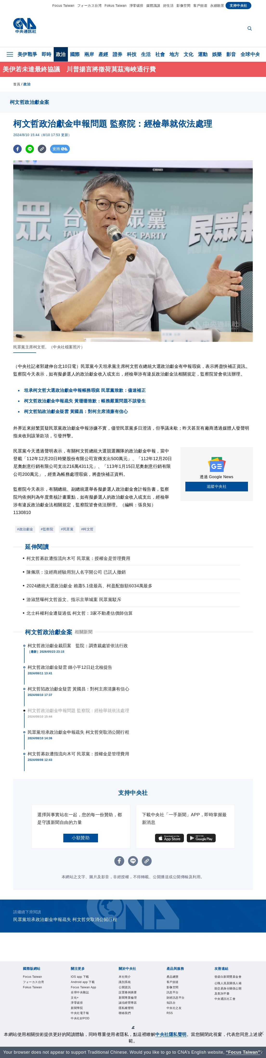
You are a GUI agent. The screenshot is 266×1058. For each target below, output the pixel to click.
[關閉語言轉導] (262, 1051)
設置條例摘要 (132, 997)
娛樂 (217, 54)
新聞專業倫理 (132, 1003)
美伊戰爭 (27, 54)
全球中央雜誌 (84, 1010)
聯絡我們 (127, 1022)
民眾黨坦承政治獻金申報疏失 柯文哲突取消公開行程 (78, 732)
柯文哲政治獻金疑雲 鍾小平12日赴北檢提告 (70, 667)
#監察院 (47, 529)
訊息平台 (175, 997)
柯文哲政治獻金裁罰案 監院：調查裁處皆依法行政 (78, 645)
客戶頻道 (200, 5)
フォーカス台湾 (89, 5)
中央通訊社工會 (227, 1019)
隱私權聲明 (130, 1016)
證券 (118, 54)
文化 (189, 54)
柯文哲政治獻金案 (48, 632)
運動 (203, 54)
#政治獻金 (25, 529)
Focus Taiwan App (84, 1000)
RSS (171, 1022)
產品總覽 (175, 977)
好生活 (168, 5)
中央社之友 (178, 1016)
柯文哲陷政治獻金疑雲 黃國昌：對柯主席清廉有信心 (78, 689)
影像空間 (183, 5)
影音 (231, 54)
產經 (103, 54)
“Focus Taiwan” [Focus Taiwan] (243, 1052)
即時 (47, 54)
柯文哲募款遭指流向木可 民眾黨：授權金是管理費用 (78, 753)
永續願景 (217, 5)
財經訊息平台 (180, 1003)
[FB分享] (17, 149)
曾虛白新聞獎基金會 (227, 980)
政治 (61, 54)
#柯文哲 (87, 529)
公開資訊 (127, 990)
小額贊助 (81, 837)
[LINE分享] (30, 149)
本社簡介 (127, 977)
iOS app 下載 (84, 977)
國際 (75, 54)
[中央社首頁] (24, 27)
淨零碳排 (136, 5)
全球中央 (250, 54)
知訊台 (173, 1010)
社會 (160, 54)
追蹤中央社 (217, 486)
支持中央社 (238, 5)
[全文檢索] (250, 28)
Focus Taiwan (63, 5)
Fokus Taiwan (115, 5)
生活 (146, 54)
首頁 (16, 84)
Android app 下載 (83, 987)
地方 (174, 54)
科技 (132, 54)
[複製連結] (42, 149)
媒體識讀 (153, 5)
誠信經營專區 (132, 1010)
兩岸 (89, 54)
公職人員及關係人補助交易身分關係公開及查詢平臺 (227, 1000)
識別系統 (127, 984)
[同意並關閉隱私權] (262, 1033)
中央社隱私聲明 (171, 1034)
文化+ (76, 1016)
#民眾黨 (67, 529)
